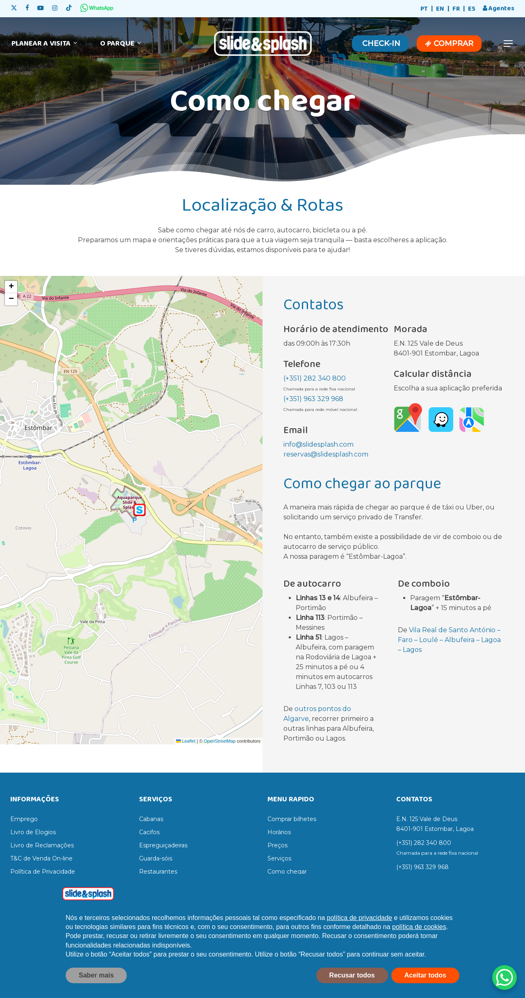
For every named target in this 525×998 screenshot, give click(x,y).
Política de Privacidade (42, 871)
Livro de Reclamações (42, 845)
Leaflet (186, 741)
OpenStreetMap (220, 741)
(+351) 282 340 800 (314, 378)
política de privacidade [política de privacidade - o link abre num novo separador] (359, 917)
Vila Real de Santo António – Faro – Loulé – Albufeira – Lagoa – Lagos (449, 640)
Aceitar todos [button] (425, 975)
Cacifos (149, 832)
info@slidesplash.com (318, 444)
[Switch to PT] (424, 9)
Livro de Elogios (33, 832)
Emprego (24, 819)
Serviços (279, 858)
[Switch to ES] (471, 9)
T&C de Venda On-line (41, 858)
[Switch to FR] (456, 9)
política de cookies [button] (419, 926)
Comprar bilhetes (291, 819)
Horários (279, 832)
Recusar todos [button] (352, 975)
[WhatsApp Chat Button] (504, 977)
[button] (509, 43)
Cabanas (151, 819)
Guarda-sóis (155, 858)
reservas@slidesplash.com (325, 454)
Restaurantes (158, 871)
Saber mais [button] (96, 975)
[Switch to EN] (440, 9)
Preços (277, 845)
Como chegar (287, 871)
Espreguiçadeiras (163, 845)
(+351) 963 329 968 (313, 399)
